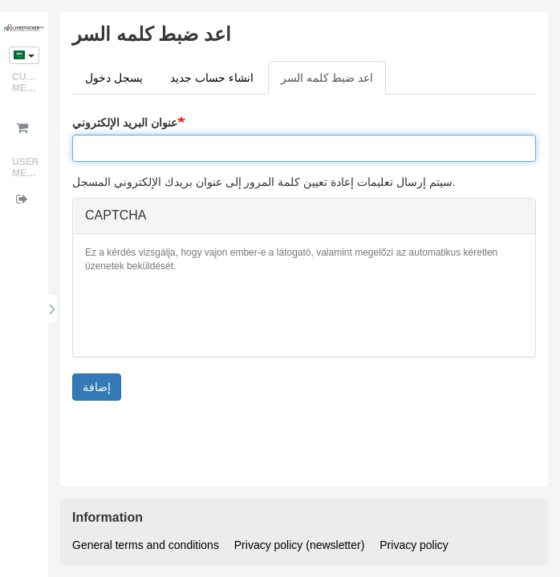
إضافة (97, 387)
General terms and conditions (145, 545)
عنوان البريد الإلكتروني (124, 122)
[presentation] (207, 313)
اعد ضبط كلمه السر (334, 82)
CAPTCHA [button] (115, 215)
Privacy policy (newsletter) (299, 545)
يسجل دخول (114, 77)
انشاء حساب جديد (212, 77)
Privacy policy (413, 545)
